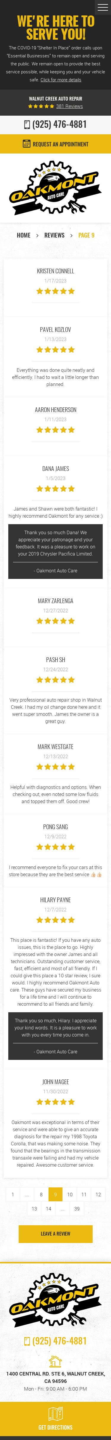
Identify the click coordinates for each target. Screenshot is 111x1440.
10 (70, 1194)
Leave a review (55, 1234)
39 (77, 1208)
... (27, 1194)
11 (84, 1194)
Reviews (54, 236)
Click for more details (61, 80)
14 (48, 1208)
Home (23, 236)
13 (34, 1208)
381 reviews (69, 106)
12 (98, 1194)
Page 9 (86, 236)
